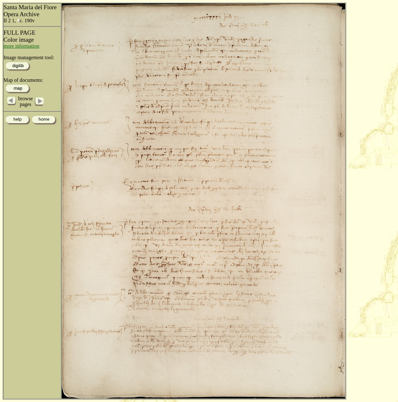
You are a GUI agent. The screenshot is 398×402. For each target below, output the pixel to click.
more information (21, 46)
